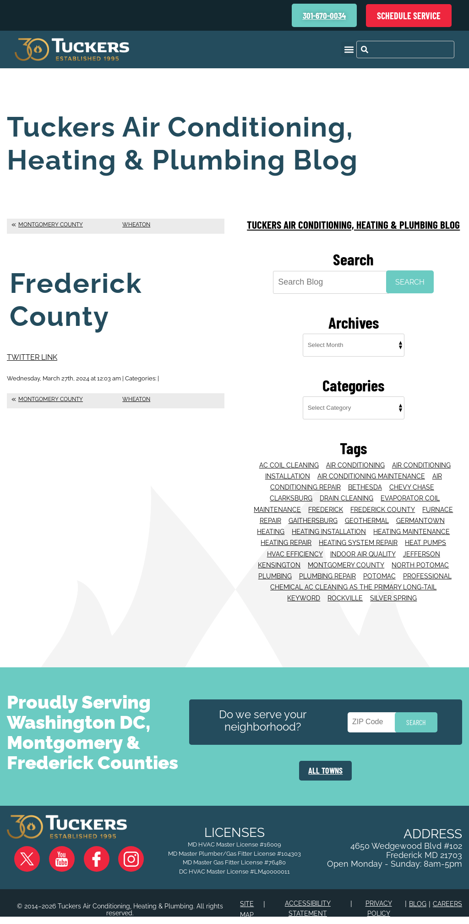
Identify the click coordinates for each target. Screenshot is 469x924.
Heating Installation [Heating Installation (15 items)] (329, 526)
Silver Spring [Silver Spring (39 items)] (393, 587)
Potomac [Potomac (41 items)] (379, 567)
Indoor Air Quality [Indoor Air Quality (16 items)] (363, 546)
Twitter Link (32, 356)
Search (410, 282)
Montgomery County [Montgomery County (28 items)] (346, 557)
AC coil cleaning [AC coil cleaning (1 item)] (289, 464)
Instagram (110, 864)
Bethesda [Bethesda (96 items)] (365, 485)
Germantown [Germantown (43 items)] (420, 516)
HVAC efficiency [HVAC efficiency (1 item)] (295, 546)
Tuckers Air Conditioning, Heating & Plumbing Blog (353, 224)
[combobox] (405, 49)
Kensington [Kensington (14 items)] (279, 557)
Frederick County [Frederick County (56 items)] (382, 505)
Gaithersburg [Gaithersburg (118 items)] (313, 516)
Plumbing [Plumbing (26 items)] (275, 567)
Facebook (84, 864)
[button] (348, 49)
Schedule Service (409, 15)
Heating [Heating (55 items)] (270, 526)
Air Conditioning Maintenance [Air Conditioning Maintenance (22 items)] (371, 474)
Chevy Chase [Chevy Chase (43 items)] (411, 485)
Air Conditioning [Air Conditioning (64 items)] (355, 464)
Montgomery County (50, 224)
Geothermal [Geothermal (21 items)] (367, 516)
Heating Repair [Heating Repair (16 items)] (286, 536)
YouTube (57, 864)
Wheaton (136, 224)
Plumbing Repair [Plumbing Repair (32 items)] (327, 567)
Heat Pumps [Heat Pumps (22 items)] (425, 536)
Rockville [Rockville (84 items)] (345, 587)
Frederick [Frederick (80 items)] (325, 505)
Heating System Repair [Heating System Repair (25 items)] (358, 536)
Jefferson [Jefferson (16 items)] (421, 546)
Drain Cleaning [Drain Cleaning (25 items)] (346, 495)
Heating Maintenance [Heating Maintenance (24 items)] (411, 526)
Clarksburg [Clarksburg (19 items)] (291, 495)
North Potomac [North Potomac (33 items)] (420, 557)
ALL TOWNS (325, 759)
